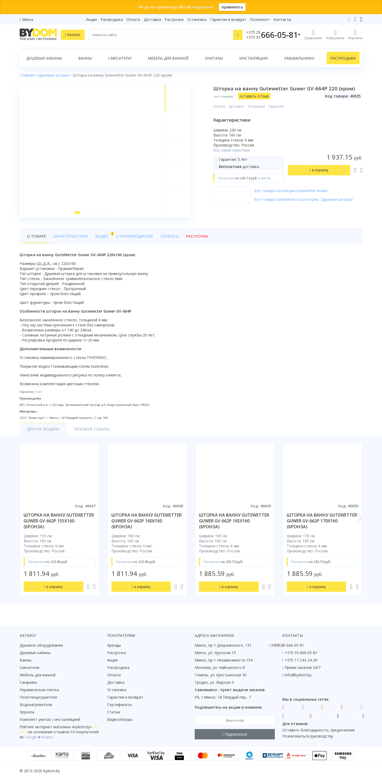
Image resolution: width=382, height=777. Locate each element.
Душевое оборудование (41, 645)
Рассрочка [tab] (197, 236)
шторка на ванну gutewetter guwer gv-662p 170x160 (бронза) (322, 521)
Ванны (85, 58)
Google (31, 736)
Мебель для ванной (168, 58)
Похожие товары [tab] (92, 429)
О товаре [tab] (36, 236)
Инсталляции (253, 58)
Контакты (282, 19)
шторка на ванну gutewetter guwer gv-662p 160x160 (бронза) (146, 521)
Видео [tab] (103, 235)
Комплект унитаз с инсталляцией (50, 719)
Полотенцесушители (38, 697)
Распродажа (112, 19)
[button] (77, 212)
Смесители (119, 58)
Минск (27, 19)
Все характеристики (231, 150)
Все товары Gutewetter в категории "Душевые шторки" (304, 199)
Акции (91, 19)
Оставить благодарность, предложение (318, 729)
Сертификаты (119, 704)
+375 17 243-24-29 (301, 660)
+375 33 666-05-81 (301, 652)
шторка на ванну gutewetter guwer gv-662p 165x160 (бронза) (234, 521)
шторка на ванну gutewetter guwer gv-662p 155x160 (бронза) (59, 521)
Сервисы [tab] (169, 236)
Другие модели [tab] (43, 429)
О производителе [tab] (134, 236)
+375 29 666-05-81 (287, 645)
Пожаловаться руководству (307, 736)
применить (232, 7)
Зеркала (27, 711)
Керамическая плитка (39, 689)
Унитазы (214, 58)
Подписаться (235, 734)
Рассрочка (174, 19)
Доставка (152, 19)
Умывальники (299, 58)
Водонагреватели (36, 704)
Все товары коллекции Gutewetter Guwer (291, 190)
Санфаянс (28, 682)
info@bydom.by (298, 674)
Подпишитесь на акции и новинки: (228, 707)
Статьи (113, 711)
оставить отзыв (254, 96)
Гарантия (276, 106)
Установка (196, 19)
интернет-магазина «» (63, 726)
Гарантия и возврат (228, 19)
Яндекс (47, 736)
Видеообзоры (119, 719)
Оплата (133, 19)
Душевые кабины (44, 58)
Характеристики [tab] (70, 236)
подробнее (202, 7)
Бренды (114, 645)
